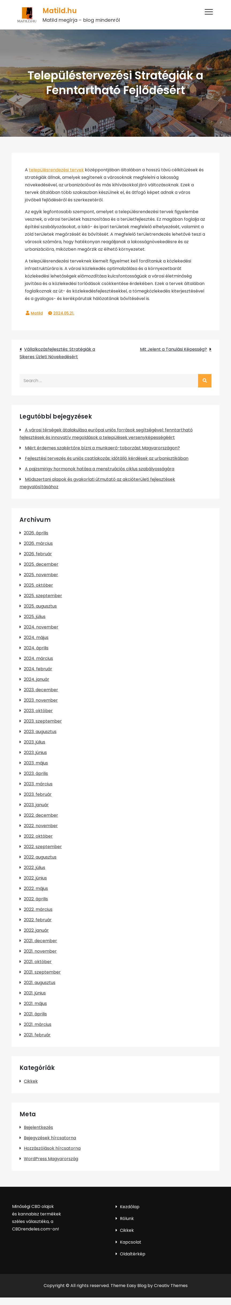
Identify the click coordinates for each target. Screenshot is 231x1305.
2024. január (36, 679)
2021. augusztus (39, 982)
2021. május (35, 1003)
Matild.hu (59, 11)
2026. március (38, 543)
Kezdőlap (129, 1207)
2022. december (41, 815)
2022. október (38, 836)
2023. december (41, 690)
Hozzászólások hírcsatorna (52, 1148)
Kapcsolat (130, 1242)
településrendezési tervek (56, 170)
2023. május (36, 763)
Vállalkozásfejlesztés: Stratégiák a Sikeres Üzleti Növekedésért (57, 353)
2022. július (34, 867)
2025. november (41, 575)
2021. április (35, 1014)
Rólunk (127, 1218)
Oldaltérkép (132, 1254)
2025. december (41, 564)
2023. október (38, 711)
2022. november (41, 826)
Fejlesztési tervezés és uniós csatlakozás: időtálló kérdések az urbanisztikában (106, 458)
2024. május (36, 637)
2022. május (36, 888)
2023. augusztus (40, 732)
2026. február (38, 554)
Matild (37, 313)
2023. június (35, 752)
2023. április (36, 773)
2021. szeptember (42, 972)
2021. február (37, 1035)
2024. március (38, 658)
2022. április (36, 899)
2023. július (34, 742)
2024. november (41, 627)
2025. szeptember (43, 596)
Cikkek (31, 1081)
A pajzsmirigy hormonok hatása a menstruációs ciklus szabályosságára (99, 469)
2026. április (36, 533)
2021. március (37, 1024)
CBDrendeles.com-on (35, 1229)
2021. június (35, 993)
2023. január (36, 805)
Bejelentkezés (38, 1127)
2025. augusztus (40, 606)
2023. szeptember (43, 721)
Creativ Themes (171, 1285)
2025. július (35, 616)
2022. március (38, 909)
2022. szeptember (43, 847)
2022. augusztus (40, 857)
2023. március (38, 784)
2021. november (40, 951)
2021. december (40, 941)
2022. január (36, 930)
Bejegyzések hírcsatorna (50, 1138)
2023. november (41, 700)
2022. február (38, 920)
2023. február (38, 794)
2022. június (35, 878)
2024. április (36, 648)
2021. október (38, 962)
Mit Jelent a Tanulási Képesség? (173, 349)
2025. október (38, 585)
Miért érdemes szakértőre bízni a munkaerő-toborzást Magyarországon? (102, 448)
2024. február (38, 669)
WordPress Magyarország (51, 1159)
